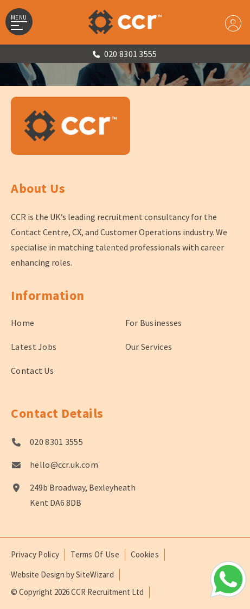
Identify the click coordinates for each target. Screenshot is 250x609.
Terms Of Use (94, 554)
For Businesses (153, 322)
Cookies (145, 554)
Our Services (148, 346)
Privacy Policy (35, 554)
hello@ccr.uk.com (64, 464)
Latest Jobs (33, 346)
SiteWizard (95, 574)
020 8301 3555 (56, 441)
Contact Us (32, 370)
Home (22, 322)
